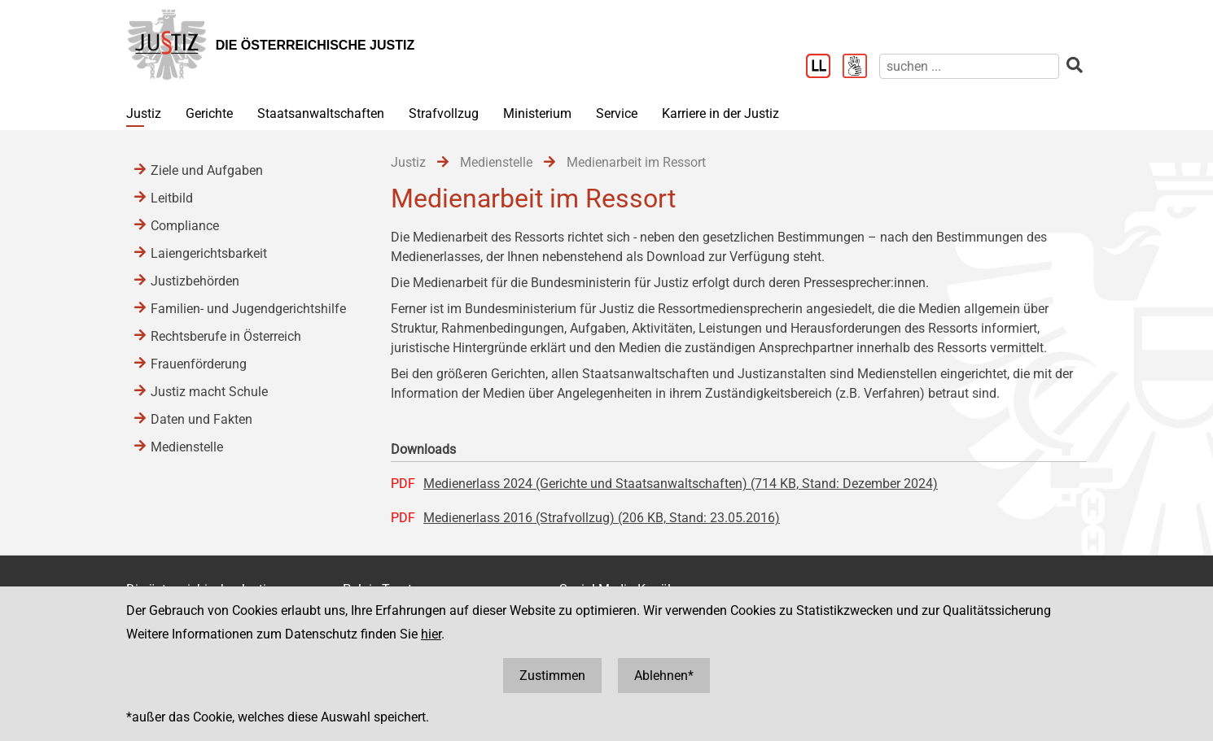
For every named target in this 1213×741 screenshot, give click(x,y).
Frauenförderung (199, 364)
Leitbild (172, 198)
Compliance (185, 225)
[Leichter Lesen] (824, 67)
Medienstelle (187, 447)
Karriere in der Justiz (720, 113)
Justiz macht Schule (209, 391)
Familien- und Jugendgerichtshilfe (248, 308)
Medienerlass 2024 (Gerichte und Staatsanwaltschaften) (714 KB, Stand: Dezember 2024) (680, 483)
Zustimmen (552, 675)
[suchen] (969, 66)
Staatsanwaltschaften (320, 113)
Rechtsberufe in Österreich (226, 336)
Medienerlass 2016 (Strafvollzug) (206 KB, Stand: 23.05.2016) (601, 517)
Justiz (143, 113)
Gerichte (209, 113)
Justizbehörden (195, 281)
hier (431, 634)
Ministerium (537, 113)
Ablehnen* (664, 675)
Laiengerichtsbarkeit (209, 253)
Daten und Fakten (201, 419)
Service (616, 113)
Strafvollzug (444, 113)
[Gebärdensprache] (861, 67)
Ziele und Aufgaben (207, 170)
